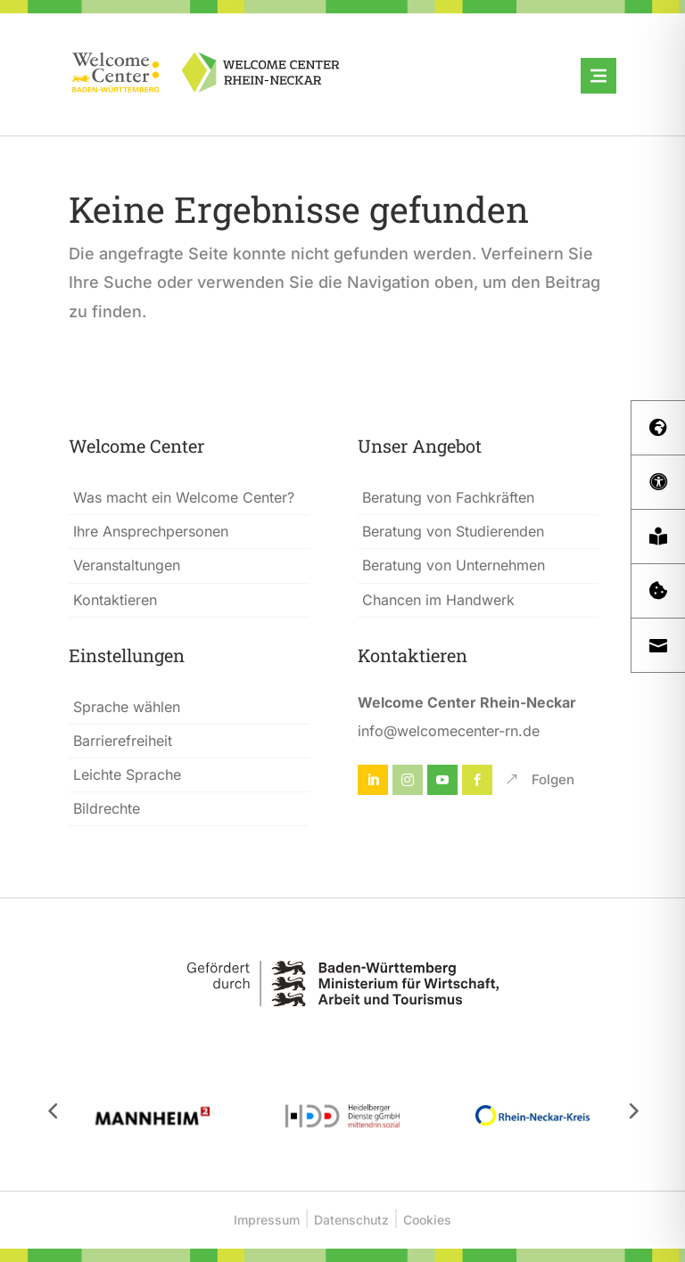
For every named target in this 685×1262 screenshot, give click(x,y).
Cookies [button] (427, 1219)
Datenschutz (351, 1219)
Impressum (267, 1219)
